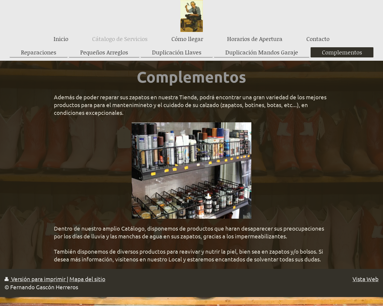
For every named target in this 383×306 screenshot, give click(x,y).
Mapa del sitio (87, 278)
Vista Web (365, 278)
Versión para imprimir (35, 278)
